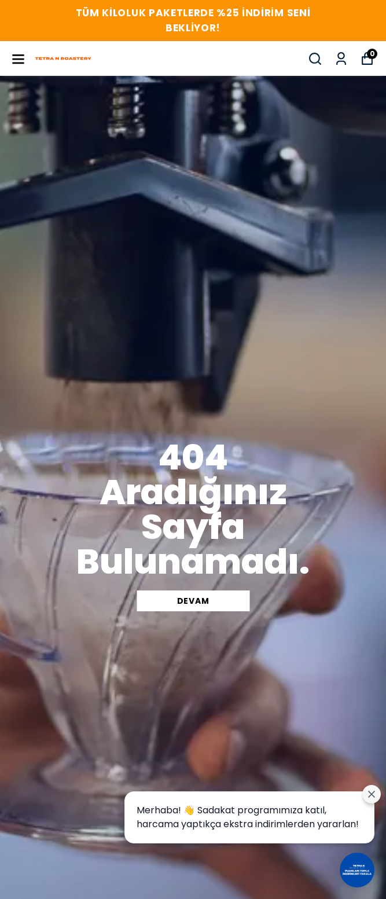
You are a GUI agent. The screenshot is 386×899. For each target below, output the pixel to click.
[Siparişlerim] (341, 59)
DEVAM (193, 601)
